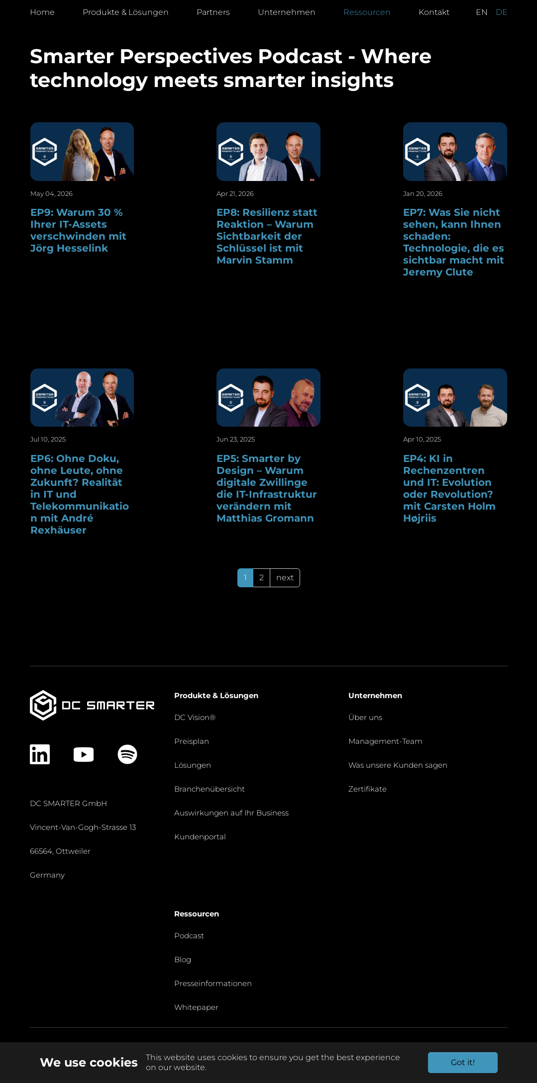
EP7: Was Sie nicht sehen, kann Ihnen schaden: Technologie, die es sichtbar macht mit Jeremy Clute (453, 242)
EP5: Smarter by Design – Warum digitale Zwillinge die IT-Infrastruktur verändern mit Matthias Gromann (266, 488)
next (285, 577)
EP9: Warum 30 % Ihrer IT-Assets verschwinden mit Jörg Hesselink (78, 230)
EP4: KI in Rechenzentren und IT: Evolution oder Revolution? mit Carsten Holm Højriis (449, 488)
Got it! (463, 1062)
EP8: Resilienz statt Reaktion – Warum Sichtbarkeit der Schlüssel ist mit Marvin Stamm (267, 236)
